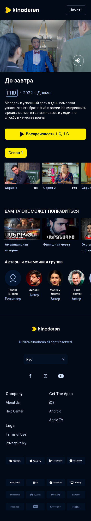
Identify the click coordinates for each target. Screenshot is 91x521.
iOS (52, 402)
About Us (13, 402)
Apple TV (56, 420)
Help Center (15, 411)
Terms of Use (16, 434)
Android (55, 411)
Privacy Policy (16, 443)
